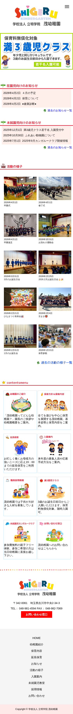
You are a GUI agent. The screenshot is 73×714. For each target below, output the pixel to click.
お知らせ (36, 663)
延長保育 (36, 657)
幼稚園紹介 (36, 644)
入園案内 (36, 676)
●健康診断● (29, 103)
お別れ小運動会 (46, 242)
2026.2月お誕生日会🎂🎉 (51, 279)
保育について (30, 98)
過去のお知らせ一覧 (57, 110)
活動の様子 (36, 670)
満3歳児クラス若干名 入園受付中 (44, 129)
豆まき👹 (43, 316)
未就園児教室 (36, 682)
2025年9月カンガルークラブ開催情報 (45, 140)
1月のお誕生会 (11, 353)
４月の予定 (29, 92)
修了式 (42, 205)
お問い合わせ (36, 695)
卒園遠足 (8, 242)
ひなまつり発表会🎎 (14, 316)
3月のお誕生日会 (12, 279)
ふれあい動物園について (40, 135)
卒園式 (7, 205)
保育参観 (43, 353)
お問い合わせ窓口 (36, 614)
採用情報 (36, 689)
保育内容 (36, 650)
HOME (37, 638)
